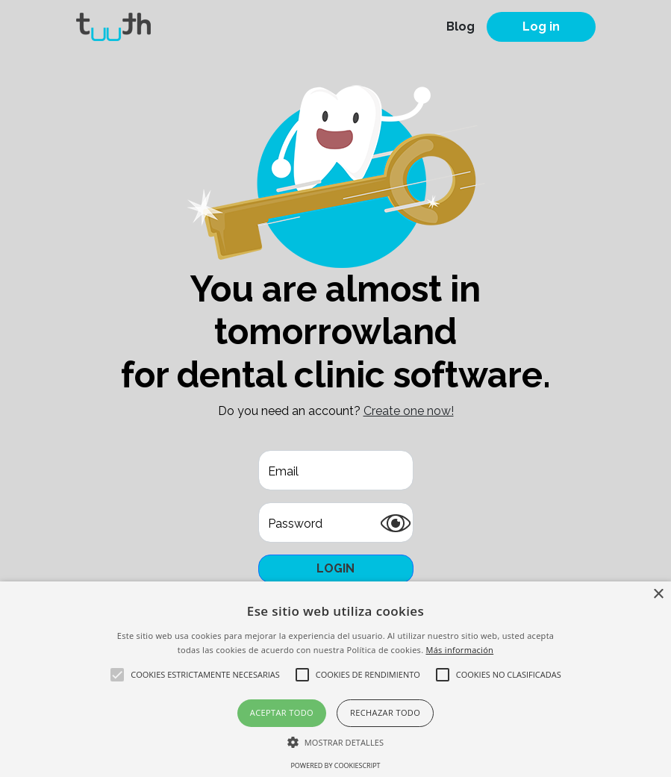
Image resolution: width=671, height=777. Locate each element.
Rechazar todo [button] (385, 712)
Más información (460, 649)
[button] (335, 741)
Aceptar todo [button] (281, 712)
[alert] (335, 679)
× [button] (658, 594)
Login (335, 568)
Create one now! (408, 411)
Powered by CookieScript (335, 765)
